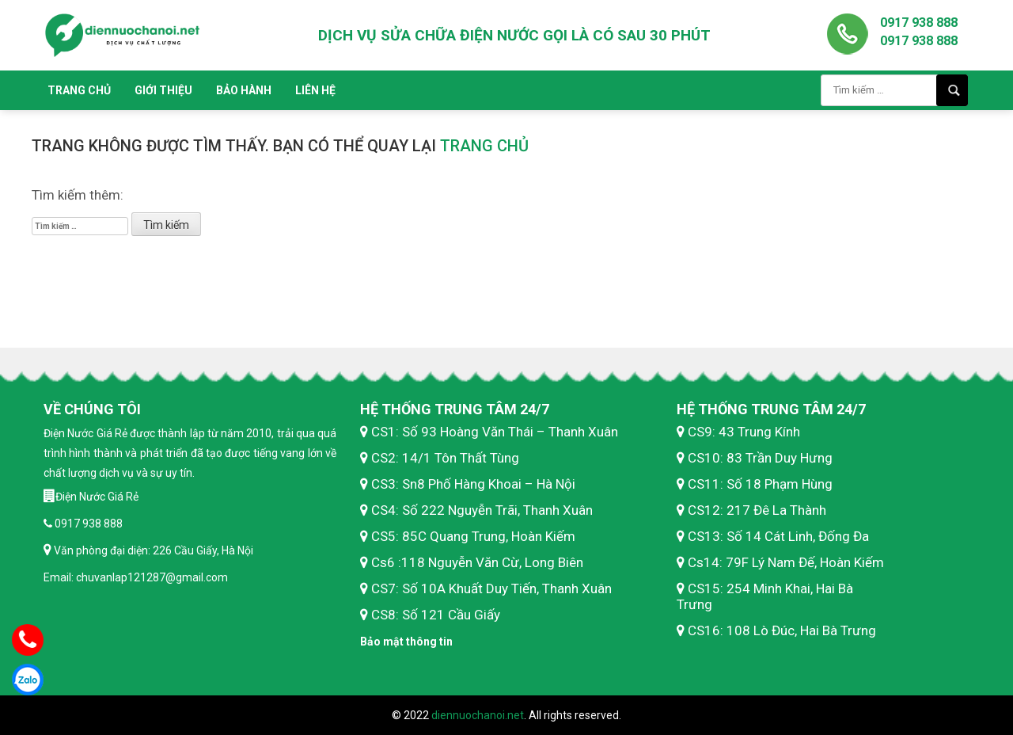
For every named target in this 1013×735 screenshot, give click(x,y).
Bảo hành (243, 90)
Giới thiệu (163, 90)
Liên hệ (315, 90)
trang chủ (484, 145)
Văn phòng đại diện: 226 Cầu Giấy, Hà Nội (152, 550)
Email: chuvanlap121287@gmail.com (136, 577)
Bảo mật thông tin (406, 641)
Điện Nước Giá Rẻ (96, 496)
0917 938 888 (919, 22)
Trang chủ (79, 90)
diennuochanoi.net (477, 715)
